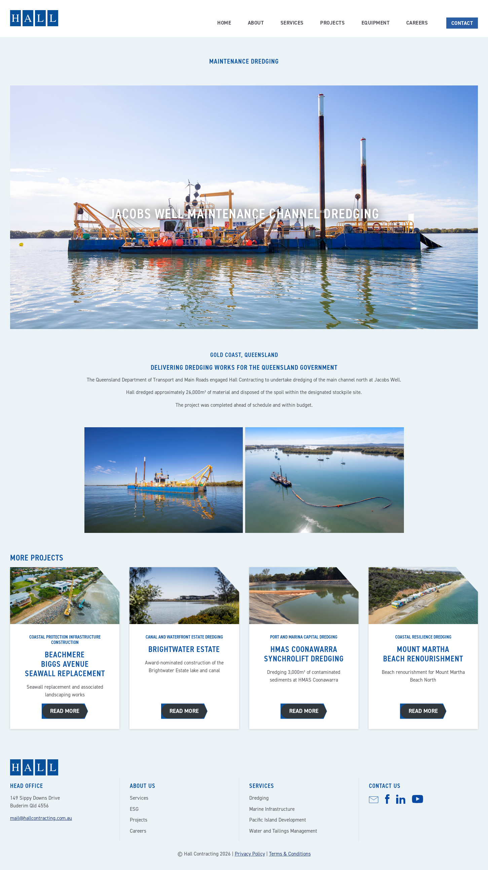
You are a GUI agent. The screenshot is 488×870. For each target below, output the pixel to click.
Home (223, 23)
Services (291, 23)
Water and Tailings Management (283, 829)
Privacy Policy (250, 852)
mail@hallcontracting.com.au (41, 816)
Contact (462, 23)
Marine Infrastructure (272, 807)
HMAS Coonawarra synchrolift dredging (303, 653)
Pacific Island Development (277, 818)
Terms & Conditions (290, 852)
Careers (417, 23)
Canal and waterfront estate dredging (184, 637)
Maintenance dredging (244, 61)
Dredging (259, 796)
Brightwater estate (184, 649)
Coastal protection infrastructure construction (65, 639)
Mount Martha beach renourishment (423, 653)
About (255, 23)
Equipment (375, 23)
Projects (332, 23)
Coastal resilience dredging (423, 637)
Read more (64, 710)
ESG (134, 807)
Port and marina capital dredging (303, 637)
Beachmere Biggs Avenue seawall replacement (65, 663)
